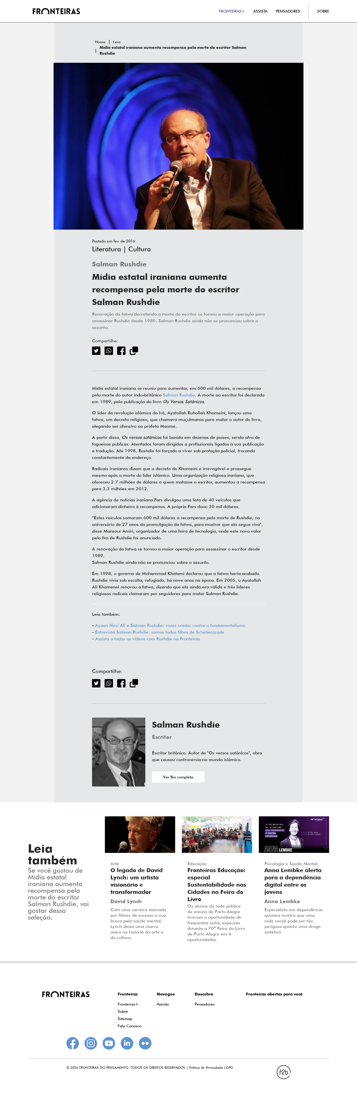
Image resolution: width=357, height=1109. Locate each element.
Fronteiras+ (128, 1004)
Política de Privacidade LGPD (211, 1067)
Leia (116, 42)
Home (100, 42)
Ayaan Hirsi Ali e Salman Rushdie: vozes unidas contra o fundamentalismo (170, 625)
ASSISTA (260, 11)
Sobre (123, 1011)
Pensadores (205, 1004)
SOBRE (323, 11)
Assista (163, 1004)
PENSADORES (288, 11)
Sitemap (125, 1018)
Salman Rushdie (119, 264)
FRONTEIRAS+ (232, 11)
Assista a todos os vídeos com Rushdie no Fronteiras (147, 638)
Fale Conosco (129, 1026)
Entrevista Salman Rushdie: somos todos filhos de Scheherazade (159, 632)
